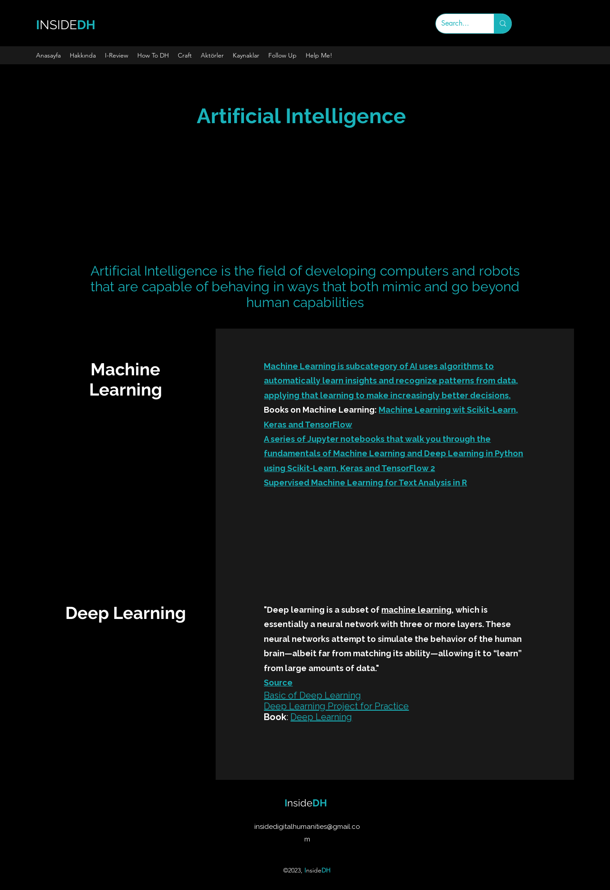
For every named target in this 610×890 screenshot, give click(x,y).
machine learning (416, 609)
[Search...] (458, 23)
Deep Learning (321, 717)
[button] (82, 55)
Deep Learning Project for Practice (336, 706)
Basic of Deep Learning (312, 695)
